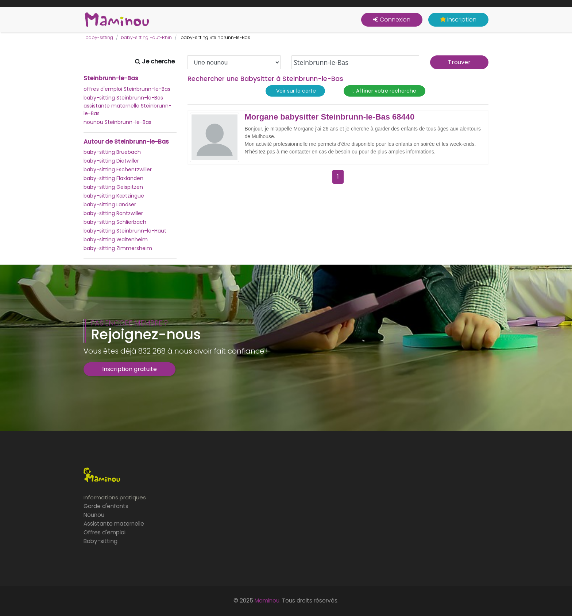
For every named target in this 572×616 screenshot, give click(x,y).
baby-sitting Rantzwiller (113, 213)
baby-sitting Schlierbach (115, 222)
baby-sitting (99, 37)
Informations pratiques (115, 497)
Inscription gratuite (129, 369)
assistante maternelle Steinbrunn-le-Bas (127, 109)
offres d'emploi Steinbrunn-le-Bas (127, 89)
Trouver (459, 62)
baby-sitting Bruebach (112, 152)
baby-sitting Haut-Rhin (146, 37)
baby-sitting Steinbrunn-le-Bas (123, 97)
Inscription (458, 19)
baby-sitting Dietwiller (111, 160)
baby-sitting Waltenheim (116, 239)
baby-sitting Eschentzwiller (118, 169)
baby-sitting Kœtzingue (114, 195)
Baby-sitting (100, 541)
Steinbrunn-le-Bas (111, 78)
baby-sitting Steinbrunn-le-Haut (125, 230)
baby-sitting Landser (110, 204)
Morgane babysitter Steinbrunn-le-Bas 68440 (330, 117)
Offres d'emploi (104, 532)
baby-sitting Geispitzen (113, 187)
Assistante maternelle (114, 523)
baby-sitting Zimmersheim (118, 248)
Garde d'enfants (106, 506)
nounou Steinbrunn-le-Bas (117, 122)
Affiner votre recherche (384, 91)
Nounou (94, 515)
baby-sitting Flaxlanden (113, 178)
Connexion (391, 19)
